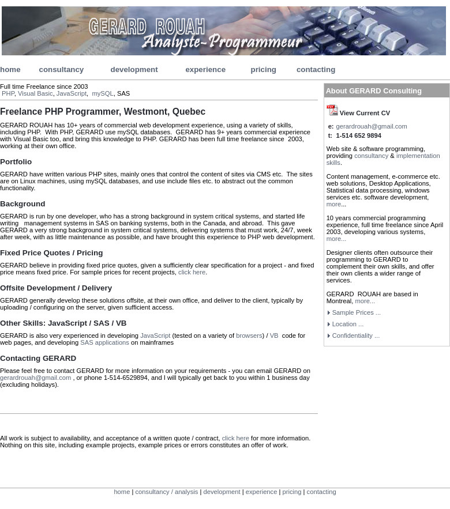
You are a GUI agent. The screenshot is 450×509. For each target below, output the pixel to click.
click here (191, 272)
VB (275, 335)
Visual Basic (35, 93)
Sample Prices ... (356, 312)
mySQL (102, 93)
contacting (316, 69)
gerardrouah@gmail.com (36, 377)
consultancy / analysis (167, 491)
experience (205, 69)
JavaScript (72, 93)
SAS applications (104, 342)
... (356, 335)
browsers (249, 335)
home (10, 69)
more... (337, 238)
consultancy (61, 69)
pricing (263, 69)
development (134, 69)
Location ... (348, 324)
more (334, 204)
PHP (8, 93)
